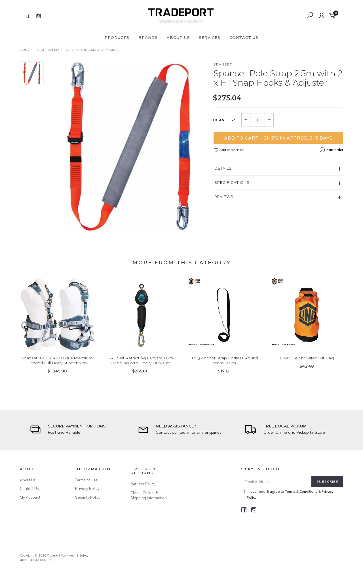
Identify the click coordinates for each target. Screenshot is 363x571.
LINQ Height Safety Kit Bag (307, 363)
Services (209, 37)
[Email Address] (276, 481)
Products (117, 37)
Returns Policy (142, 484)
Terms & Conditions (301, 491)
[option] (128, 146)
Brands (148, 37)
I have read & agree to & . (287, 494)
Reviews (223, 196)
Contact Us (243, 37)
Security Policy (88, 497)
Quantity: (224, 120)
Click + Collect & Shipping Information (148, 495)
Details (223, 168)
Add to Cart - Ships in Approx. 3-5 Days (278, 138)
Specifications (232, 182)
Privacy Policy (87, 488)
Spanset (223, 64)
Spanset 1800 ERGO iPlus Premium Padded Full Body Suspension (57, 365)
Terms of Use (86, 480)
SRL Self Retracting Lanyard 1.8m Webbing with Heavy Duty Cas (140, 365)
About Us (178, 37)
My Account (30, 497)
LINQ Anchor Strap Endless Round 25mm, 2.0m (223, 365)
